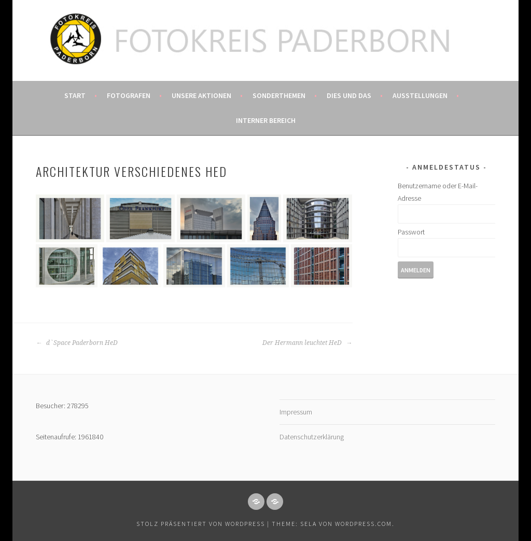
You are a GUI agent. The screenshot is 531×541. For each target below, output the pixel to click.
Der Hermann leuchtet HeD (307, 342)
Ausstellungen (420, 95)
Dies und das (349, 95)
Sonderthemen (279, 95)
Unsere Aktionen (201, 95)
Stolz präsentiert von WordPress (200, 524)
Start (75, 95)
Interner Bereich (266, 120)
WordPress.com (363, 524)
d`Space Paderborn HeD (77, 342)
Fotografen (128, 95)
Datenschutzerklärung (312, 436)
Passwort (411, 232)
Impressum (296, 412)
